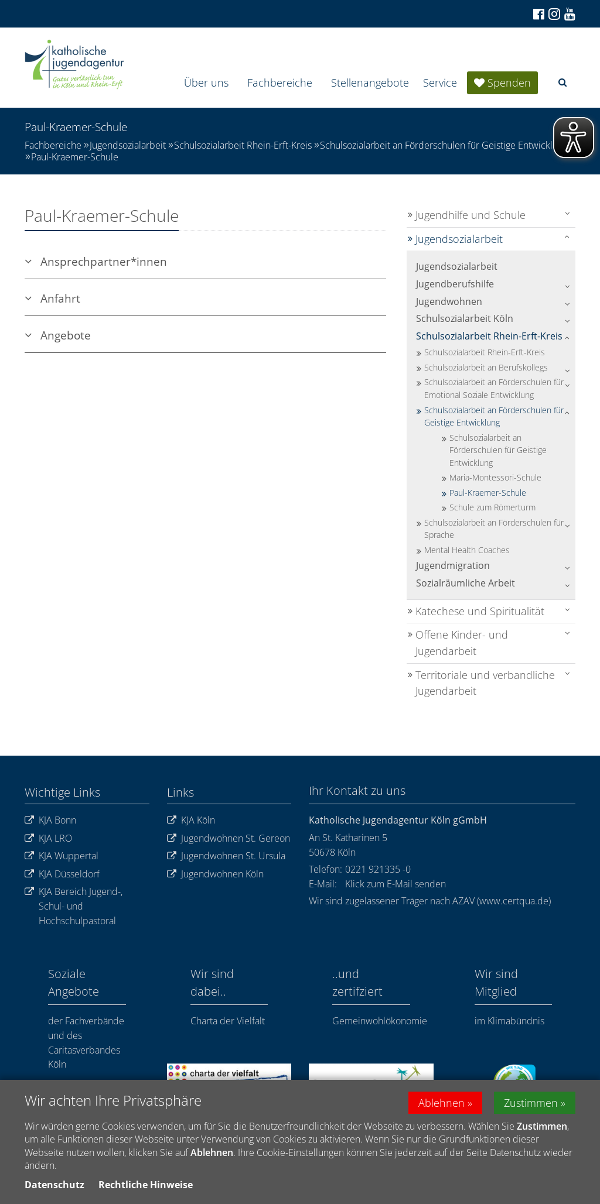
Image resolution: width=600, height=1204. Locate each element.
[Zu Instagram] (553, 14)
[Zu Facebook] (537, 14)
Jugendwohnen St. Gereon (228, 838)
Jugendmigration (453, 565)
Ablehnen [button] (441, 1103)
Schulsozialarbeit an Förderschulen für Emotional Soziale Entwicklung (494, 388)
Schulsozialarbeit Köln (464, 318)
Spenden (509, 83)
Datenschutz (54, 1185)
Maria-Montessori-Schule (495, 477)
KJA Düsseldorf (62, 874)
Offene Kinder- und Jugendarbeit (461, 642)
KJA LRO (48, 838)
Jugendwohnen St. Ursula (226, 856)
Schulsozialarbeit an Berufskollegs (486, 367)
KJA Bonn (50, 820)
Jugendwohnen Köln (215, 874)
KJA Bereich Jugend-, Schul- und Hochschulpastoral (73, 906)
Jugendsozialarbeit (128, 145)
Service (440, 83)
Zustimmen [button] (531, 1103)
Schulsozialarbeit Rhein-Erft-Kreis (243, 145)
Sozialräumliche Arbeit (465, 583)
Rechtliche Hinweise (145, 1185)
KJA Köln (191, 820)
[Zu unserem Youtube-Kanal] (568, 14)
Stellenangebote (370, 83)
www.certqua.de (513, 900)
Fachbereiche (279, 83)
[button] (562, 82)
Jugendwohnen (449, 301)
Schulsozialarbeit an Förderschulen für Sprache (494, 529)
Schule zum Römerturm (492, 507)
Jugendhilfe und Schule (470, 215)
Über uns (206, 83)
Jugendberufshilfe (455, 283)
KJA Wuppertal (61, 856)
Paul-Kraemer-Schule (74, 156)
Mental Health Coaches (467, 549)
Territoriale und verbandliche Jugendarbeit (485, 683)
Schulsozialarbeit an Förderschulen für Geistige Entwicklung (444, 145)
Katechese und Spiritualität (479, 611)
